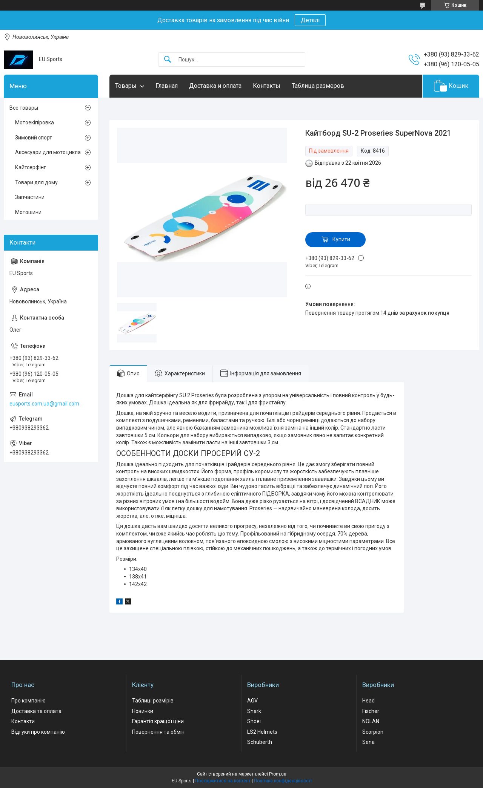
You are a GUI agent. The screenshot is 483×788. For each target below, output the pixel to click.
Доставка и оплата (215, 85)
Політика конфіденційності (283, 780)
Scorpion (372, 732)
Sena (368, 742)
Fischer (370, 711)
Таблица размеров (318, 85)
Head (368, 701)
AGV (252, 701)
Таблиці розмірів (153, 701)
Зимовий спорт (33, 138)
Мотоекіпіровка (34, 122)
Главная (166, 85)
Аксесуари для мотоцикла (48, 152)
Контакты (266, 85)
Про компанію (28, 701)
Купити (341, 239)
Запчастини (30, 197)
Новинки (142, 711)
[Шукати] (167, 60)
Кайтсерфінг (30, 167)
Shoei (254, 721)
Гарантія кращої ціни (158, 721)
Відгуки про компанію (38, 732)
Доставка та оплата (36, 711)
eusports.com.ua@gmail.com (44, 404)
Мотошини (28, 212)
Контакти (23, 721)
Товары (126, 85)
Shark (254, 711)
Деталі (310, 20)
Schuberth (259, 742)
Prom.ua (277, 774)
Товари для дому (36, 182)
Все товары (23, 108)
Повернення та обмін (158, 732)
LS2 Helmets (262, 732)
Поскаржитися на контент (223, 780)
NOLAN (370, 721)
